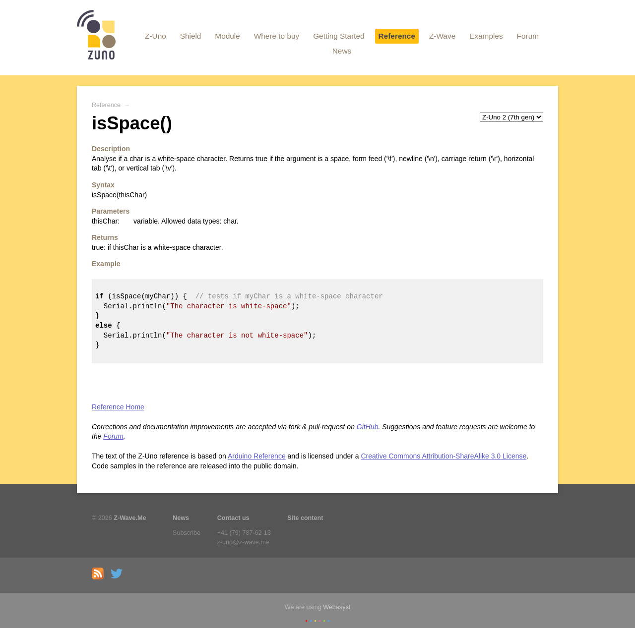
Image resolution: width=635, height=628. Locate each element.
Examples (486, 36)
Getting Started (339, 36)
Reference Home (118, 407)
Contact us (233, 517)
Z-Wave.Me (130, 517)
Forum (528, 36)
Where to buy (277, 36)
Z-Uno (155, 36)
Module (227, 36)
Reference (397, 36)
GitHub (368, 427)
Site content (305, 517)
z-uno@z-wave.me (243, 542)
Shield (190, 36)
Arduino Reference (257, 456)
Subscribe (186, 532)
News (341, 51)
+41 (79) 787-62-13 (244, 532)
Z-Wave (442, 36)
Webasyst (336, 607)
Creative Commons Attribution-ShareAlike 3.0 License (443, 456)
